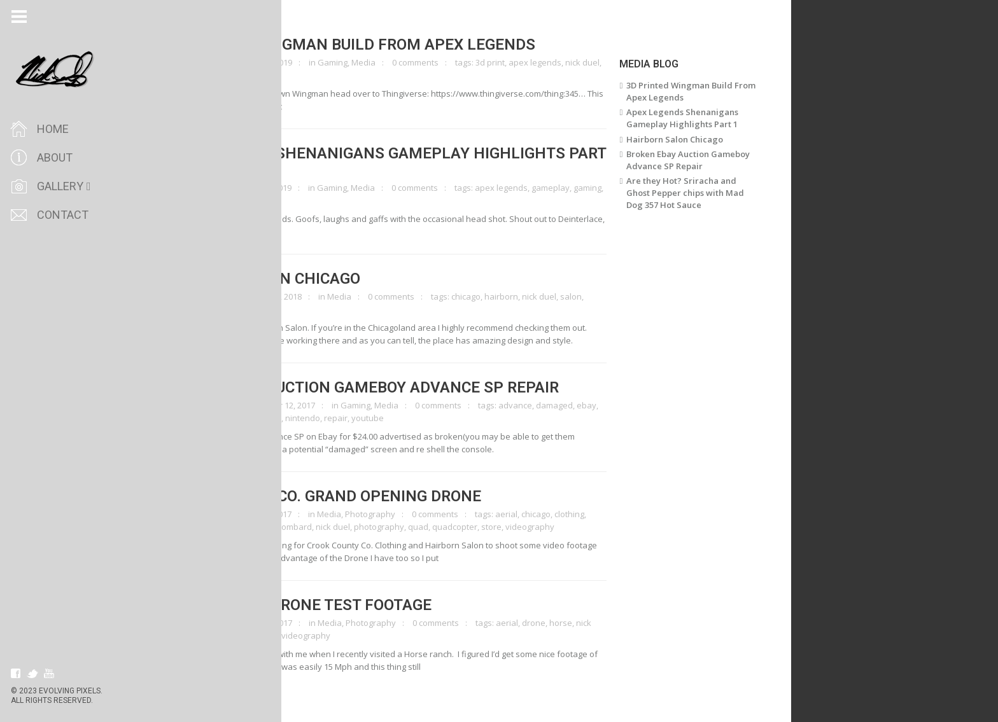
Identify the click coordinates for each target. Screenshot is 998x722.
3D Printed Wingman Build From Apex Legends (372, 44)
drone (250, 526)
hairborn (525, 296)
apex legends (558, 62)
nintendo (326, 418)
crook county (209, 526)
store (515, 526)
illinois (287, 526)
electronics (206, 418)
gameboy (248, 418)
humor (197, 200)
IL (268, 526)
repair (359, 418)
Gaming (356, 62)
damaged (577, 405)
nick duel (606, 62)
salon (594, 296)
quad (442, 526)
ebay (610, 405)
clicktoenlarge (223, 62)
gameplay (574, 187)
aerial (530, 514)
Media (387, 62)
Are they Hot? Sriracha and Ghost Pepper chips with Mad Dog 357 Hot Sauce (709, 193)
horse (584, 622)
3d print (513, 62)
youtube (391, 418)
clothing (593, 514)
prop (194, 75)
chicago (489, 296)
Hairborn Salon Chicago (284, 279)
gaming (611, 187)
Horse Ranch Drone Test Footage (320, 605)
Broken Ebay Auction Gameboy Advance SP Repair (383, 387)
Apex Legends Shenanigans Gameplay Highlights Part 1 (407, 161)
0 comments (439, 62)
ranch (290, 635)
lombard (319, 526)
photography (402, 526)
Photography (394, 514)
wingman (224, 75)
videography (209, 309)
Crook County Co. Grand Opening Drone (345, 496)
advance (539, 405)
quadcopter (478, 526)
